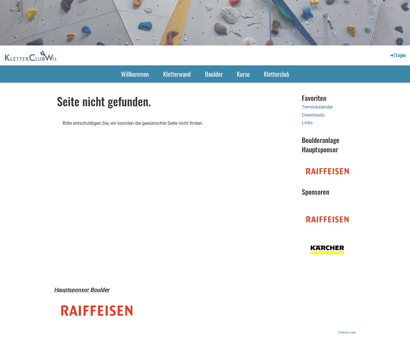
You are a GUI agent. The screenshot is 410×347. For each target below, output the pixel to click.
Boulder (214, 73)
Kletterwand (177, 73)
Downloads (313, 115)
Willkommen (135, 73)
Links (307, 122)
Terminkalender (317, 107)
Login (398, 55)
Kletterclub (276, 73)
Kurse (243, 73)
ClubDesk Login (347, 332)
